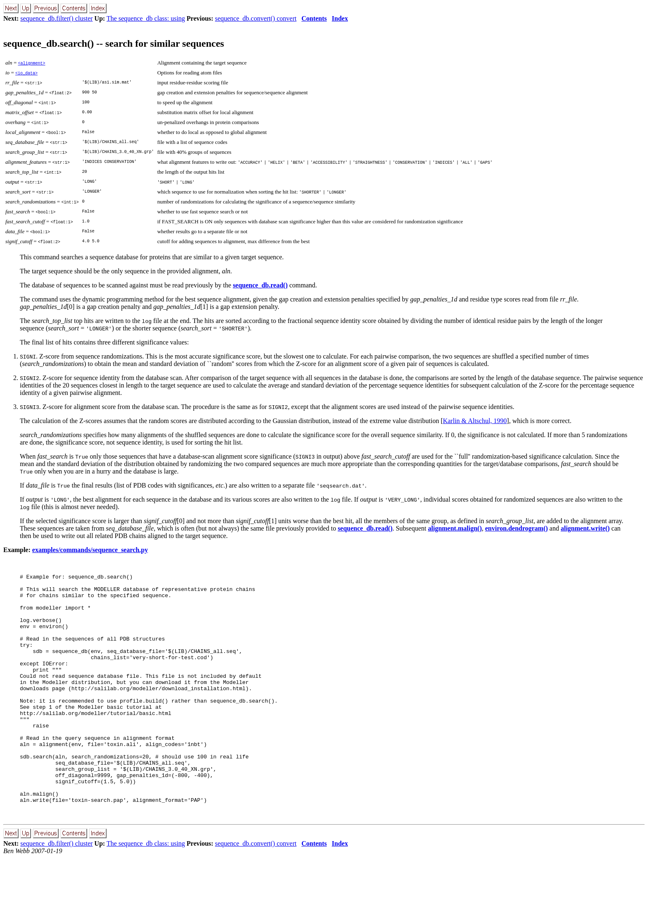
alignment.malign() (455, 528)
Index (340, 18)
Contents (313, 18)
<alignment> (31, 63)
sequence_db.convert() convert (255, 18)
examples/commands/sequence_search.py (90, 549)
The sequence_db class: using (146, 18)
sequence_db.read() (260, 285)
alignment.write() (585, 528)
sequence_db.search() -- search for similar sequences (113, 43)
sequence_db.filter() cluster (56, 18)
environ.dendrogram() (516, 528)
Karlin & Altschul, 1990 (475, 420)
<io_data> (26, 73)
